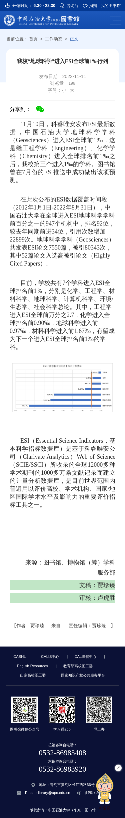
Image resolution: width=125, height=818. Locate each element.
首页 (33, 38)
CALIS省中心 (85, 657)
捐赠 (93, 5)
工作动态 (53, 38)
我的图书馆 (111, 5)
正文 (74, 38)
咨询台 (72, 5)
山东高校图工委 (33, 675)
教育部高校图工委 (78, 666)
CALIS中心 (50, 657)
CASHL (19, 657)
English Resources (32, 666)
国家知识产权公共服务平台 (83, 675)
